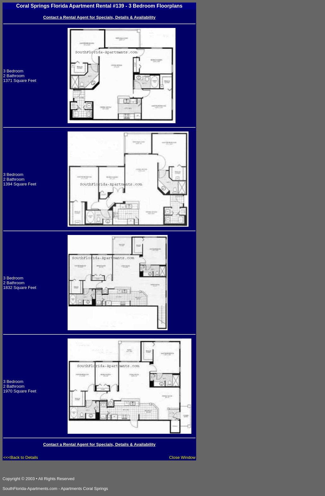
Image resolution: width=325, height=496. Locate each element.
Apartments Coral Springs (84, 488)
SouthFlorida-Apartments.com (30, 488)
